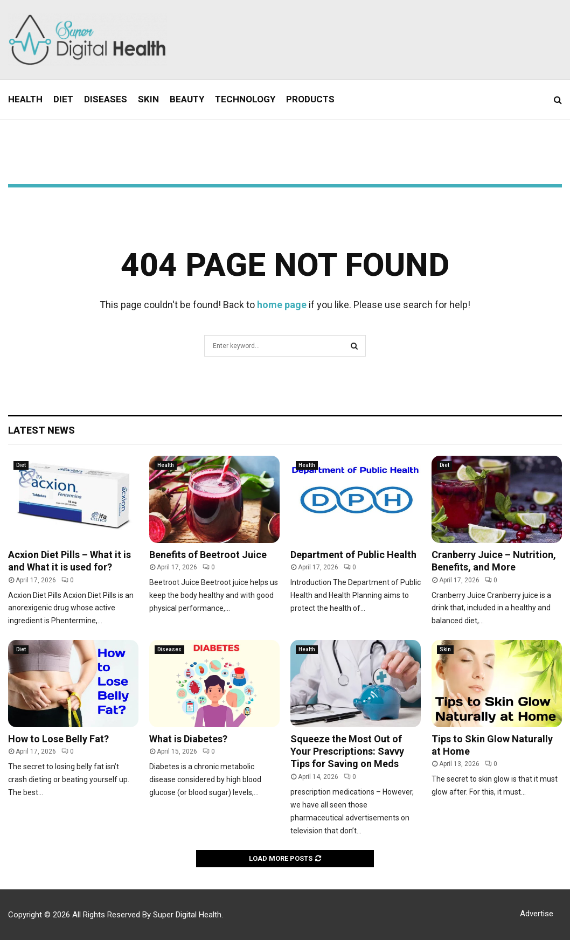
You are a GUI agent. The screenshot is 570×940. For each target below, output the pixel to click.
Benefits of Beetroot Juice (208, 554)
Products (310, 99)
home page (282, 304)
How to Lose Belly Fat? (58, 738)
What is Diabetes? (188, 738)
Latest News (41, 430)
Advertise (536, 913)
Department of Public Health (353, 554)
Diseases (105, 99)
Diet (63, 99)
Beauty (187, 99)
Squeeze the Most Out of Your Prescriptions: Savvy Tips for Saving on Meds (347, 751)
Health (25, 99)
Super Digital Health (187, 915)
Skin (148, 99)
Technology (245, 99)
